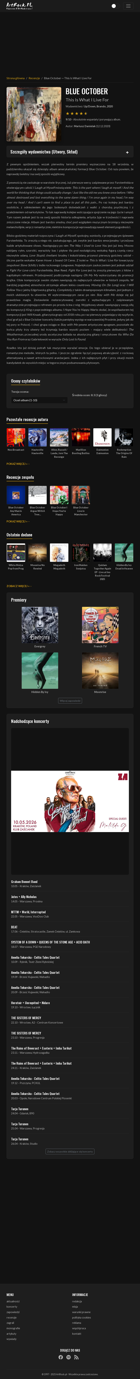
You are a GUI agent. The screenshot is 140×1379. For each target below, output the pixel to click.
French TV (100, 646)
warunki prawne (81, 1312)
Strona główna (16, 78)
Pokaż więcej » (17, 463)
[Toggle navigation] (128, 6)
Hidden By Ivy (39, 691)
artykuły (11, 1333)
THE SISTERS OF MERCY (26, 1017)
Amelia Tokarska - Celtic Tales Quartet (35, 957)
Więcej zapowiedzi (70, 700)
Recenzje (34, 78)
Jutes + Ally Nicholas (24, 896)
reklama (76, 1322)
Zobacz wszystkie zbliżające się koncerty (70, 1151)
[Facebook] (61, 1357)
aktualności (13, 1301)
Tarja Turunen (19, 1108)
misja (75, 1306)
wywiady (11, 1338)
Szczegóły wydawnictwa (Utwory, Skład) (43, 151)
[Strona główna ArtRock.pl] (20, 6)
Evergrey (39, 646)
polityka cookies (81, 1317)
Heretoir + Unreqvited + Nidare (30, 1002)
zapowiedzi (13, 1312)
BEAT (14, 927)
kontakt (76, 1333)
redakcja (77, 1301)
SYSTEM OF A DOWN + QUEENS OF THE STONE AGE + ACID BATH (50, 942)
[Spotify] (68, 1357)
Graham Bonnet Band (24, 881)
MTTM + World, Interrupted (28, 911)
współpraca (79, 1328)
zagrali (10, 1322)
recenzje (12, 1317)
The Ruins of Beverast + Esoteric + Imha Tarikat (41, 1048)
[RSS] (76, 1357)
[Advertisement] (70, 41)
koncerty (12, 1306)
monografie (13, 1328)
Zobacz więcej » (18, 586)
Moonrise (100, 691)
